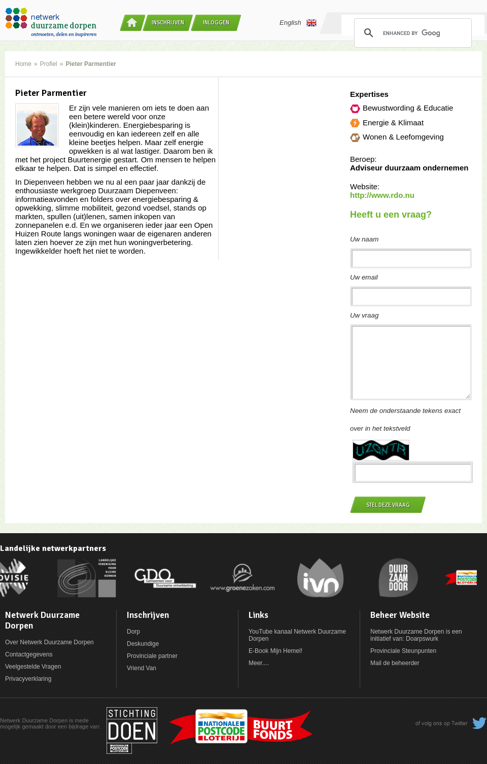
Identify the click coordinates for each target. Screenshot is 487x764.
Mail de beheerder (395, 663)
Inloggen (216, 22)
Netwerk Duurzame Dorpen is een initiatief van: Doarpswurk (416, 635)
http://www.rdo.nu (382, 195)
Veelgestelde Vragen (33, 666)
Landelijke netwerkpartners (53, 548)
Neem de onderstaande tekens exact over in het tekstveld (405, 419)
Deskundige (143, 643)
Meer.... (259, 663)
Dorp (133, 631)
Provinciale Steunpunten (403, 650)
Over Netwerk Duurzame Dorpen (49, 642)
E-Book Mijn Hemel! (275, 650)
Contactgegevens (28, 654)
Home (23, 63)
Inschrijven (168, 22)
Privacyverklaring (28, 678)
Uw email (364, 277)
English (298, 23)
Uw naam (364, 239)
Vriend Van (141, 668)
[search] (411, 33)
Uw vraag (364, 315)
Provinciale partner (152, 655)
